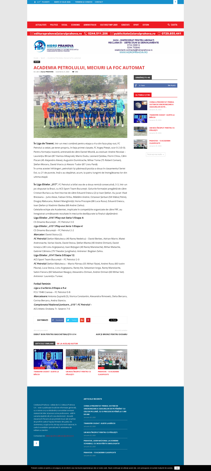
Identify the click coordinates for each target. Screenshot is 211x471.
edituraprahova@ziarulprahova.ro (59, 436)
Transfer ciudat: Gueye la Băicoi (99, 423)
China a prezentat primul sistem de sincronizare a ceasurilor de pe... (161, 104)
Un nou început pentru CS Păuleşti (100, 432)
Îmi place (171, 85)
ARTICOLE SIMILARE (44, 343)
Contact (99, 2)
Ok (177, 468)
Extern (146, 25)
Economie (75, 25)
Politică (54, 25)
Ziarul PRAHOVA (47, 72)
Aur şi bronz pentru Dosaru (111, 334)
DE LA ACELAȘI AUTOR (67, 343)
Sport (136, 25)
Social (64, 25)
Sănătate (125, 25)
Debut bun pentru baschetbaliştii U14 (55, 334)
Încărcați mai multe (155, 154)
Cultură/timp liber (108, 25)
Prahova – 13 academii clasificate (159, 141)
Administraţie (90, 25)
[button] (172, 25)
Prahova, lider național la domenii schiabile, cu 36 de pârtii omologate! (102, 442)
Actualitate (41, 25)
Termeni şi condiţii (83, 2)
